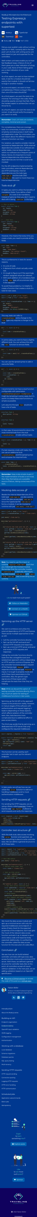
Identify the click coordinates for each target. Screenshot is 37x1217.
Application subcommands (11, 1098)
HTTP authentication (9, 1089)
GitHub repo (26, 981)
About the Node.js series (10, 1013)
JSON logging (6, 1033)
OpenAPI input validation (10, 1029)
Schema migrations (8, 1053)
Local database (7, 1050)
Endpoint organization (9, 1022)
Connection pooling (8, 1078)
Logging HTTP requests (10, 1081)
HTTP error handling (9, 1085)
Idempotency (6, 1105)
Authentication (7, 1040)
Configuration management (11, 1037)
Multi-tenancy (6, 1064)
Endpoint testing (7, 1026)
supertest (22, 806)
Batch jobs (5, 1102)
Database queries (8, 1057)
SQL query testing (8, 1061)
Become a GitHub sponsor (15, 979)
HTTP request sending (9, 1074)
